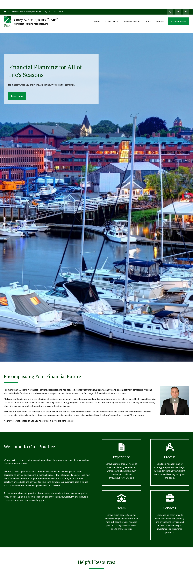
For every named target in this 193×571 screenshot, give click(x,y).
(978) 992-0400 (54, 3)
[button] (97, 12)
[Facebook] (186, 3)
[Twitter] (170, 3)
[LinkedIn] (178, 3)
